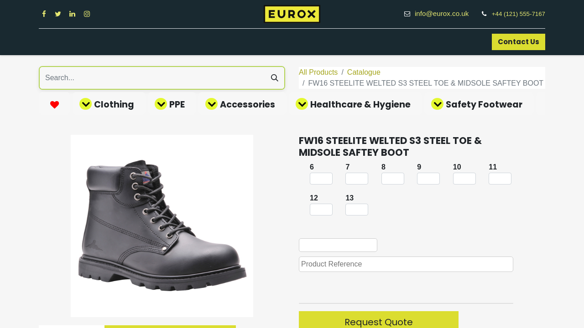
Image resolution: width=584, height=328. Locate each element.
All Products (318, 72)
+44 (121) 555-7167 (518, 13)
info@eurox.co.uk (447, 13)
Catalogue (364, 72)
